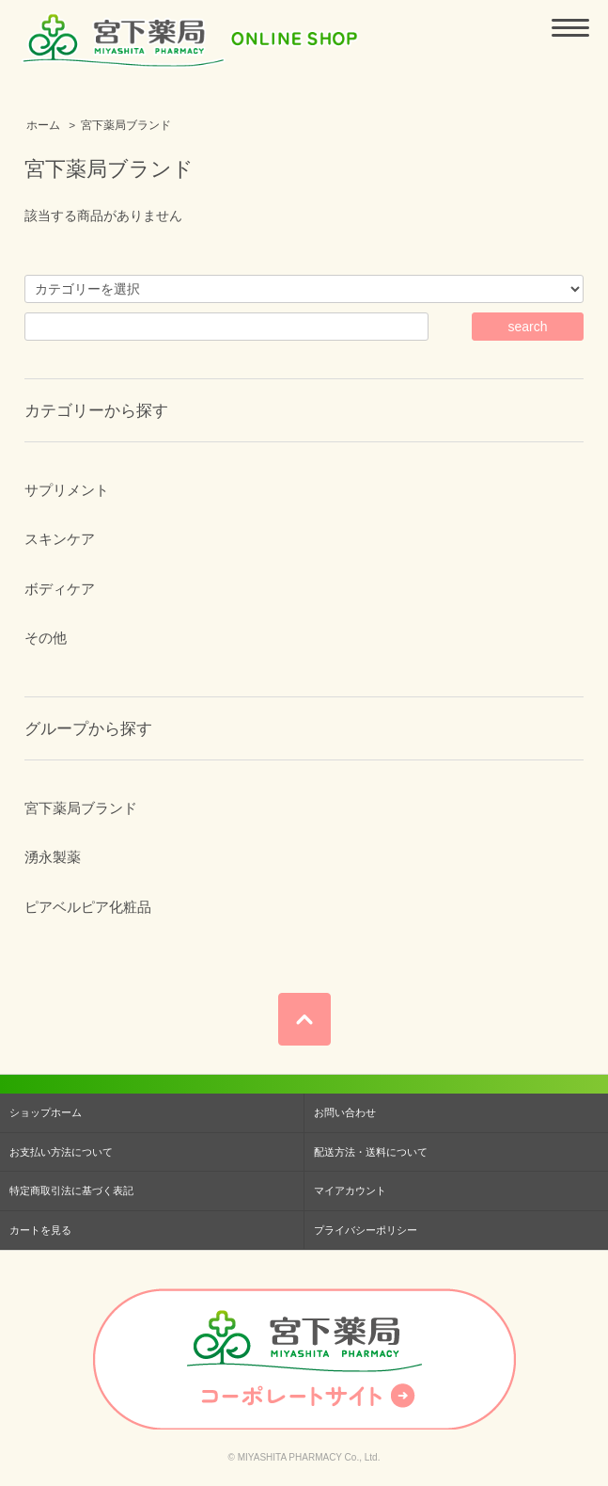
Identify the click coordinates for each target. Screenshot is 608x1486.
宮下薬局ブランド (126, 125)
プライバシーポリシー (365, 1230)
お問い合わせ (345, 1112)
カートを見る (40, 1230)
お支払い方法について (61, 1152)
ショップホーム (45, 1112)
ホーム (43, 125)
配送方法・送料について (371, 1152)
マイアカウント (350, 1190)
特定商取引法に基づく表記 (71, 1190)
